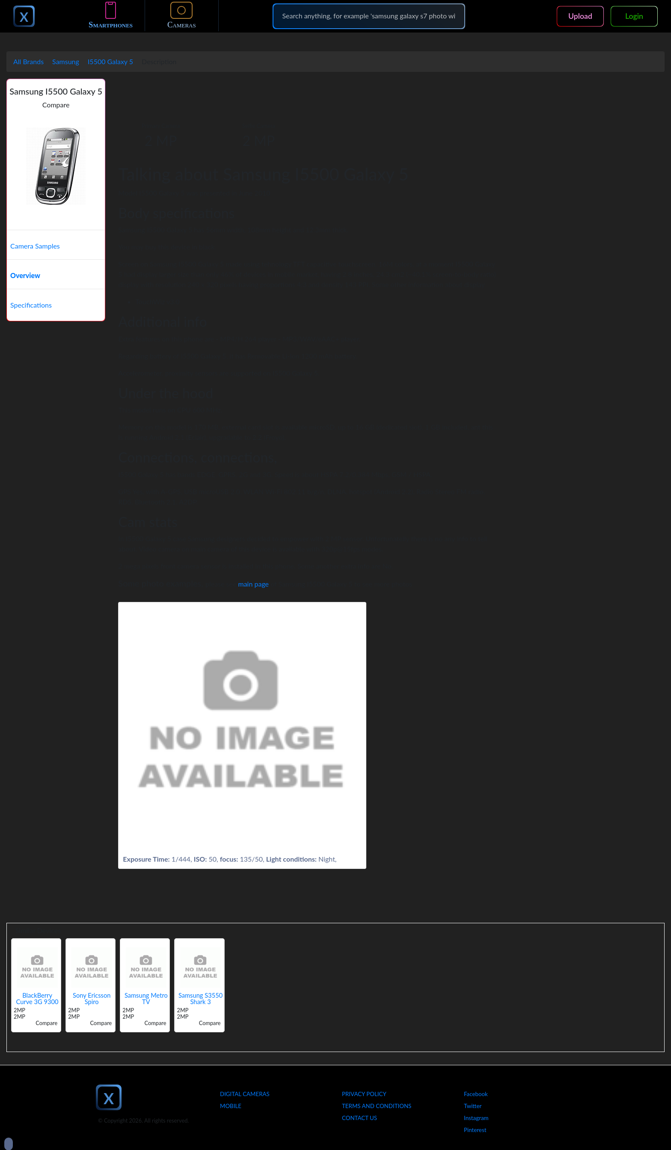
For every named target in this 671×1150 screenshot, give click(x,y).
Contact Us (359, 1117)
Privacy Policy (364, 1094)
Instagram (476, 1117)
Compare (56, 105)
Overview (25, 275)
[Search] (368, 15)
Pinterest (475, 1129)
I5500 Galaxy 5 (110, 61)
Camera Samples (35, 246)
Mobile (230, 1106)
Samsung (65, 61)
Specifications (31, 305)
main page (253, 584)
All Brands (28, 61)
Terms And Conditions (376, 1106)
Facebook (476, 1094)
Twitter (472, 1106)
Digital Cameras (245, 1094)
